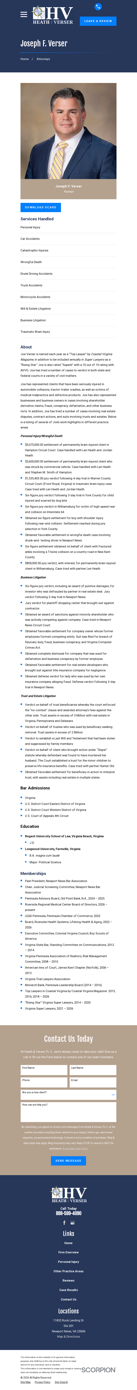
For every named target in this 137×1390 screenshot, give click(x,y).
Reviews (68, 1280)
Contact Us (68, 1299)
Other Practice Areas (68, 1271)
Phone (26, 1080)
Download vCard (40, 207)
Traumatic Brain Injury (35, 331)
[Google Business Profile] (72, 1223)
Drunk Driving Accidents (36, 273)
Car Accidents (30, 239)
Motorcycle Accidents (35, 297)
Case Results (68, 1290)
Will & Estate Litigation (36, 308)
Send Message (69, 1160)
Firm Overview (68, 1252)
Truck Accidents (31, 285)
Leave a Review (98, 21)
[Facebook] (64, 1223)
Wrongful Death (31, 262)
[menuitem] (26, 1382)
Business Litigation (33, 320)
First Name (28, 1067)
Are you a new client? (34, 1092)
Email (74, 1080)
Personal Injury (30, 227)
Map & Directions (68, 1336)
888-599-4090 (68, 1213)
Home (68, 1243)
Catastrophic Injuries (34, 250)
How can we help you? (35, 1104)
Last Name (77, 1067)
